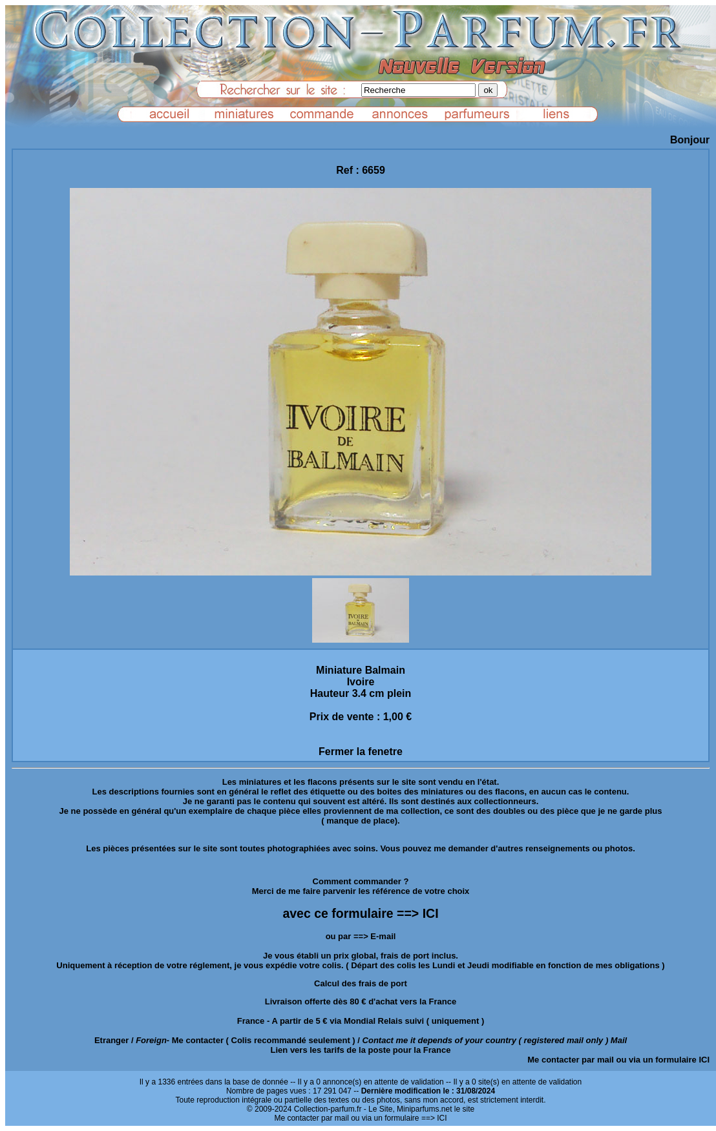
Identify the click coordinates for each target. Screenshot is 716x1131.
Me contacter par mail (570, 1059)
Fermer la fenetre (361, 751)
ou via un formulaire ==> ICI (399, 1118)
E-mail (382, 936)
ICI (704, 1059)
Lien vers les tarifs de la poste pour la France (361, 1050)
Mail (619, 1040)
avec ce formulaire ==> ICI (360, 913)
